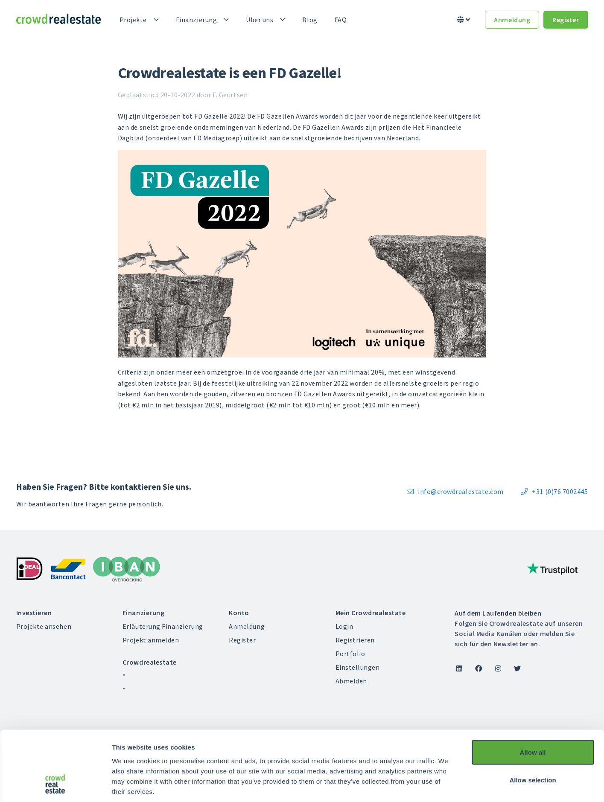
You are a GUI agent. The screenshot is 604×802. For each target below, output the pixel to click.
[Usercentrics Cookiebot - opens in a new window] (55, 785)
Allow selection (532, 718)
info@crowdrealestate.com (455, 491)
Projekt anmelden (151, 640)
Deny (533, 746)
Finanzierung (196, 19)
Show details (448, 785)
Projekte (133, 19)
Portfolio (350, 653)
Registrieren (355, 640)
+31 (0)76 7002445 (554, 491)
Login (344, 626)
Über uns (259, 19)
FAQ (341, 19)
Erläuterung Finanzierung (163, 626)
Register (565, 19)
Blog (309, 19)
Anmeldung (512, 19)
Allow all (533, 690)
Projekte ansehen (44, 626)
